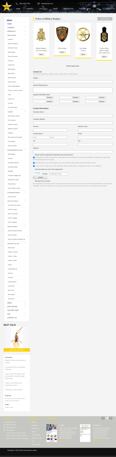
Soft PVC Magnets (12, 222)
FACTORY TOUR (85, 9)
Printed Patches (12, 184)
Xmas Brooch (11, 298)
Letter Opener (11, 286)
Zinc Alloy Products (12, 107)
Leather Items (11, 65)
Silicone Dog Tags (12, 235)
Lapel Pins (10, 39)
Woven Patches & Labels (14, 188)
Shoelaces (10, 133)
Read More (63, 441)
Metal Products (12, 35)
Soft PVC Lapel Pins (13, 213)
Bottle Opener (11, 247)
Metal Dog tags (11, 69)
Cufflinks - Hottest (12, 260)
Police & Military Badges (14, 86)
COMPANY (29, 9)
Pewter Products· (12, 82)
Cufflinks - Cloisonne (13, 252)
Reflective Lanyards (12, 128)
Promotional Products (14, 192)
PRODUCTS (43, 9)
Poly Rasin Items (12, 196)
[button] (29, 325)
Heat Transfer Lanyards (13, 116)
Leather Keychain (12, 281)
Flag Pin (10, 264)
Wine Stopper (11, 294)
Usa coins (10, 103)
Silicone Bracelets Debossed (15, 230)
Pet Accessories (12, 120)
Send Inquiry (105, 19)
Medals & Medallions (13, 43)
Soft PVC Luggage (12, 218)
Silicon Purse (11, 290)
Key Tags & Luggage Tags (14, 175)
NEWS (55, 9)
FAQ (98, 9)
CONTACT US (110, 9)
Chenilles (10, 158)
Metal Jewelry (11, 73)
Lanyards (10, 112)
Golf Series (10, 60)
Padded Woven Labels (13, 179)
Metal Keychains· (12, 77)
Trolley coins (11, 99)
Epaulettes (10, 171)
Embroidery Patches (13, 167)
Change (44, 174)
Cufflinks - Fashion (12, 256)
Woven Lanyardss (12, 145)
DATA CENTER (68, 9)
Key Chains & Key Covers (14, 205)
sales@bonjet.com (47, 3)
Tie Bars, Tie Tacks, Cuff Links (15, 90)
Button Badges (11, 52)
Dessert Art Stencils (12, 56)
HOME (18, 9)
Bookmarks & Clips (12, 48)
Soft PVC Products (13, 201)
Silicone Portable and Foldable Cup (16, 239)
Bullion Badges (11, 154)
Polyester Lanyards (12, 124)
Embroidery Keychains (13, 162)
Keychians (10, 277)
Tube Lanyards (11, 141)
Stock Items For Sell (13, 243)
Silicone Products (12, 226)
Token (9, 94)
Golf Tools (10, 273)
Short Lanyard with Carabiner (15, 137)
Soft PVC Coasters (12, 209)
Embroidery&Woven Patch (15, 150)
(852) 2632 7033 (24, 3)
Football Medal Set (12, 269)
